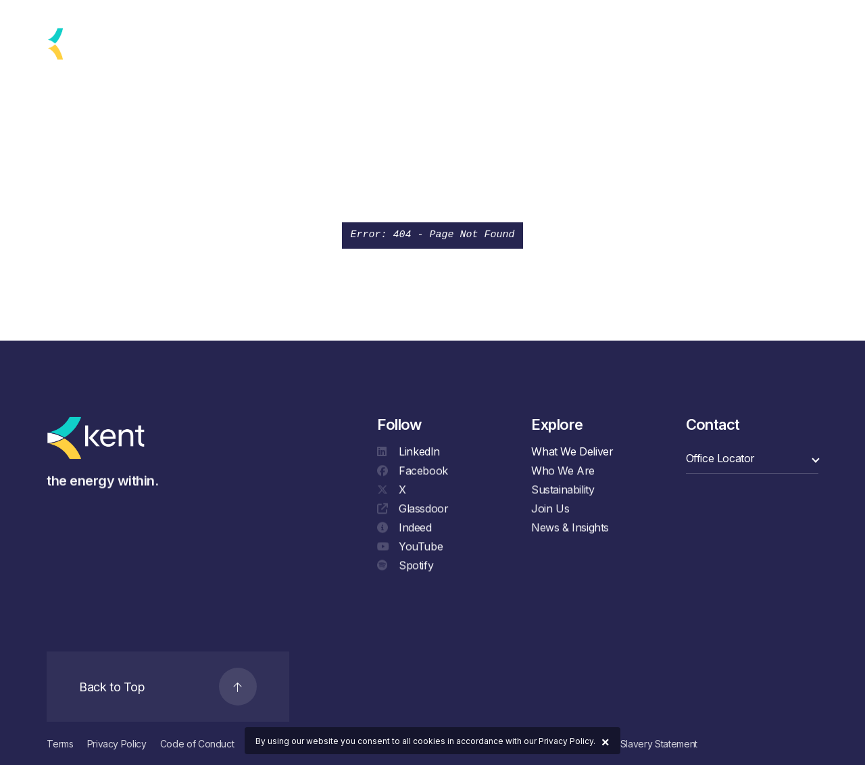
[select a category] (752, 458)
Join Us (550, 511)
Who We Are (563, 473)
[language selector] (138, 44)
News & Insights (570, 530)
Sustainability (562, 492)
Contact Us (733, 43)
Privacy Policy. (567, 741)
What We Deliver (572, 451)
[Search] (803, 44)
